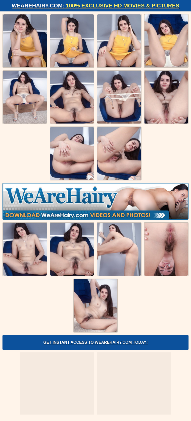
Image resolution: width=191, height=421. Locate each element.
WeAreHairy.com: (95, 5)
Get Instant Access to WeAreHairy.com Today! (95, 342)
